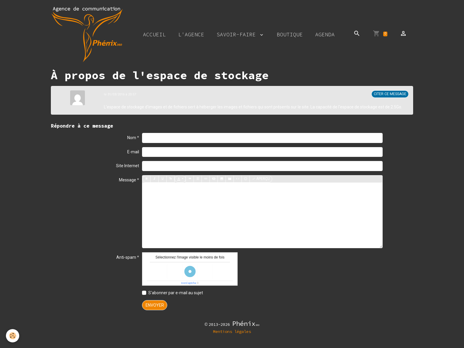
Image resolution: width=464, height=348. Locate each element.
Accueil (154, 34)
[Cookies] (12, 335)
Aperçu (261, 179)
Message (127, 180)
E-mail (133, 151)
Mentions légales (232, 331)
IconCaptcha (188, 283)
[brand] (88, 34)
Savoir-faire (238, 34)
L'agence (191, 34)
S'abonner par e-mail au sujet (175, 292)
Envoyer (155, 305)
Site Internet (127, 165)
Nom (131, 137)
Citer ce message (390, 94)
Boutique (290, 34)
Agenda (325, 34)
